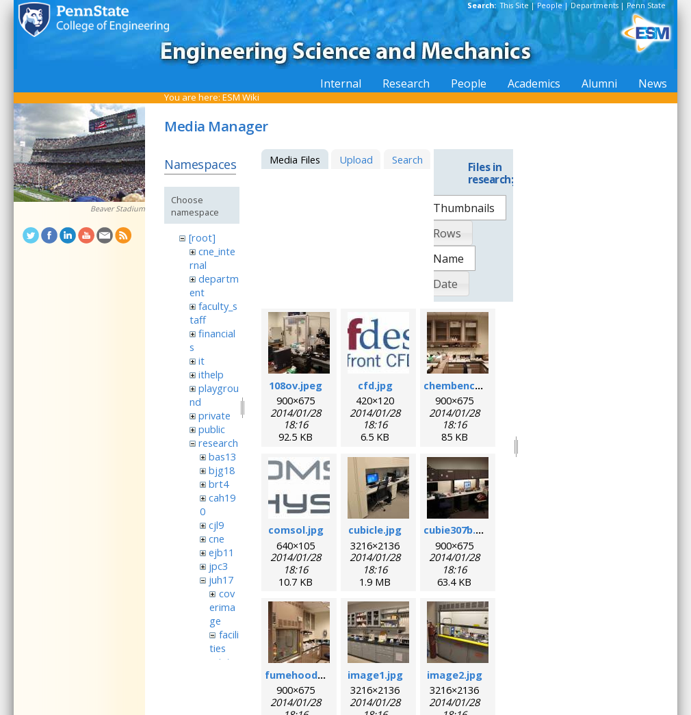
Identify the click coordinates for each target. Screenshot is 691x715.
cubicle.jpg (375, 529)
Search (407, 159)
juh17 (221, 579)
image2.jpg (454, 674)
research (218, 443)
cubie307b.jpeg (460, 529)
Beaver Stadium (117, 208)
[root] (202, 237)
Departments (594, 5)
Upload (356, 159)
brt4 (219, 484)
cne (216, 538)
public (211, 429)
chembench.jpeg (464, 385)
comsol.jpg (296, 529)
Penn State (646, 5)
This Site (514, 5)
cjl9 (216, 525)
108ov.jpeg (295, 385)
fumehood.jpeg (303, 674)
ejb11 (221, 552)
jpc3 (218, 566)
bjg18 (222, 470)
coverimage (222, 606)
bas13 (222, 456)
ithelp (211, 374)
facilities (223, 641)
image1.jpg (375, 674)
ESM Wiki (240, 97)
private (214, 415)
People (549, 5)
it (201, 360)
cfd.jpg (375, 385)
